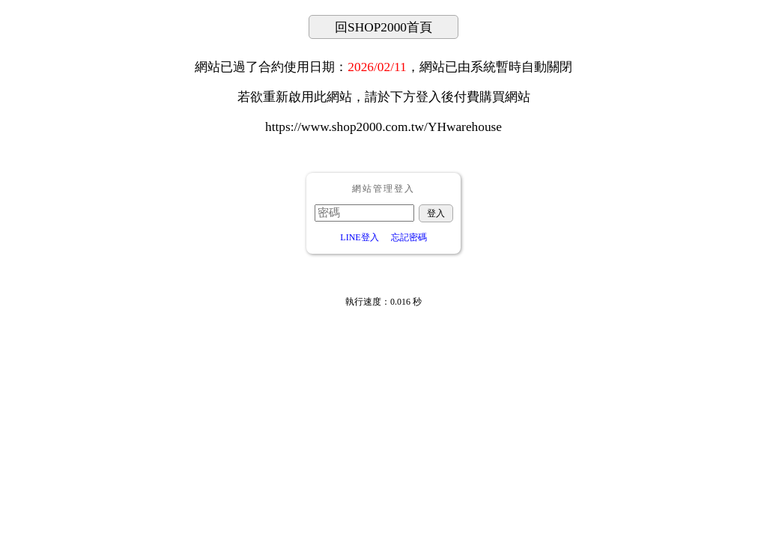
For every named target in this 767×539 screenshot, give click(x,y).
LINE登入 (359, 237)
